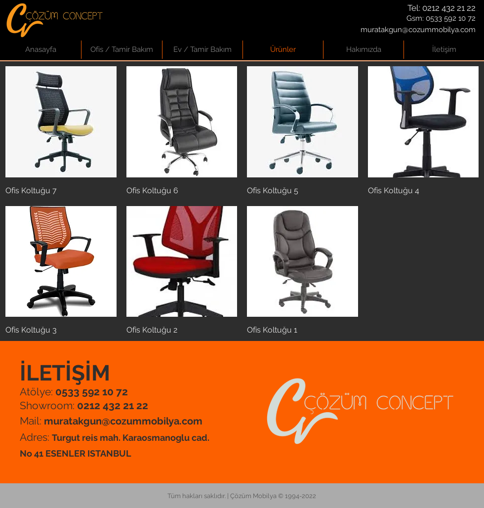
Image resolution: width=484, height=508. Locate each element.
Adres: (36, 437)
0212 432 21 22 (449, 8)
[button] (121, 50)
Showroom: (84, 405)
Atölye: (74, 391)
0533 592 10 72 (451, 18)
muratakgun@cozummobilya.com (418, 29)
